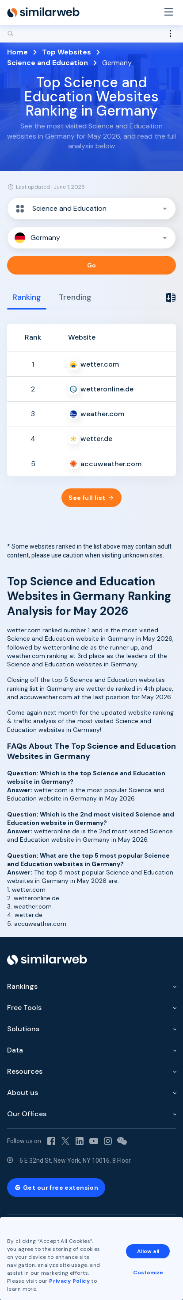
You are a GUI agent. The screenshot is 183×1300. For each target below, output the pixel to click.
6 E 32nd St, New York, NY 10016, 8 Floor (75, 1160)
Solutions (23, 1028)
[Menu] (169, 12)
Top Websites (66, 52)
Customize (148, 1272)
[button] (91, 208)
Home (17, 52)
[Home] (43, 12)
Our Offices (26, 1113)
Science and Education (47, 62)
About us (22, 1092)
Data (15, 1050)
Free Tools (24, 1007)
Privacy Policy (69, 1281)
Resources (24, 1071)
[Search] (91, 34)
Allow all (148, 1251)
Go (91, 265)
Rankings (22, 986)
